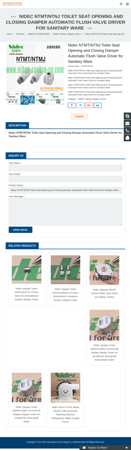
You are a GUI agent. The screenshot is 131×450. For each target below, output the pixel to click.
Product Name (16, 185)
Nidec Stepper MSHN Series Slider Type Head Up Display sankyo (104, 293)
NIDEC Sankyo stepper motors (67, 34)
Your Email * (15, 174)
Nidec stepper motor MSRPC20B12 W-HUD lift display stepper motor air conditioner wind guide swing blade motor (104, 352)
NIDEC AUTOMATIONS (38, 34)
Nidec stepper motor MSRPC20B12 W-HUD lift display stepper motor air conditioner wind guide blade (26, 414)
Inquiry (79, 116)
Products (20, 34)
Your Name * (15, 163)
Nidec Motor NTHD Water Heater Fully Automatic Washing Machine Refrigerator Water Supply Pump (65, 414)
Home (9, 34)
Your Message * (16, 196)
